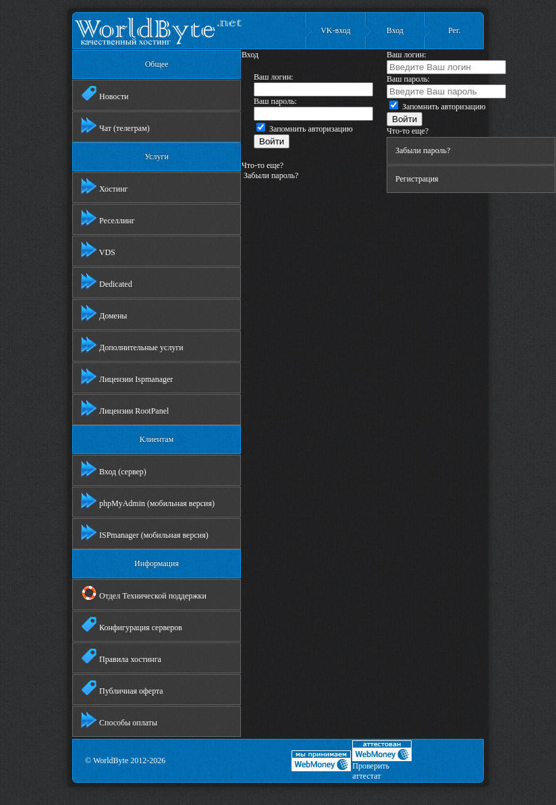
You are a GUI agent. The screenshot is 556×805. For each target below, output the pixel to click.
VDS (98, 250)
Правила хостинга (121, 656)
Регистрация (417, 179)
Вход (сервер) (113, 469)
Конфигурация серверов (131, 625)
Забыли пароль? (270, 175)
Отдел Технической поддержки (143, 593)
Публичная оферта (122, 688)
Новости (105, 94)
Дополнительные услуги (132, 345)
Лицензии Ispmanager (127, 376)
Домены (104, 313)
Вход (395, 30)
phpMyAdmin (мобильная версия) (148, 501)
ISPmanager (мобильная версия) (144, 532)
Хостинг (104, 186)
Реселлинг (108, 218)
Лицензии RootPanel (125, 408)
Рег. (454, 30)
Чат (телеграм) (115, 125)
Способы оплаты (119, 720)
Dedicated (106, 281)
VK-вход (335, 30)
